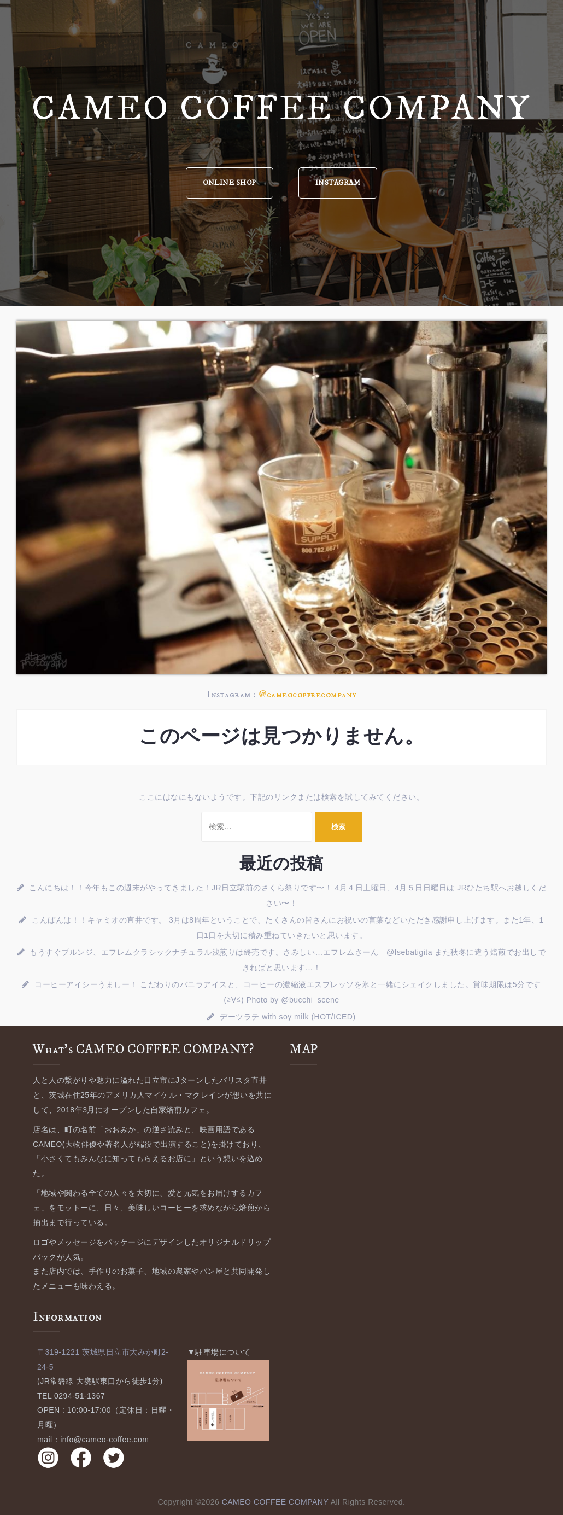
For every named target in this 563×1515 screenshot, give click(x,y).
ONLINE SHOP (229, 182)
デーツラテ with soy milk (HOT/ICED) (287, 1016)
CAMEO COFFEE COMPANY (281, 109)
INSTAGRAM (338, 182)
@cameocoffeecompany (307, 695)
